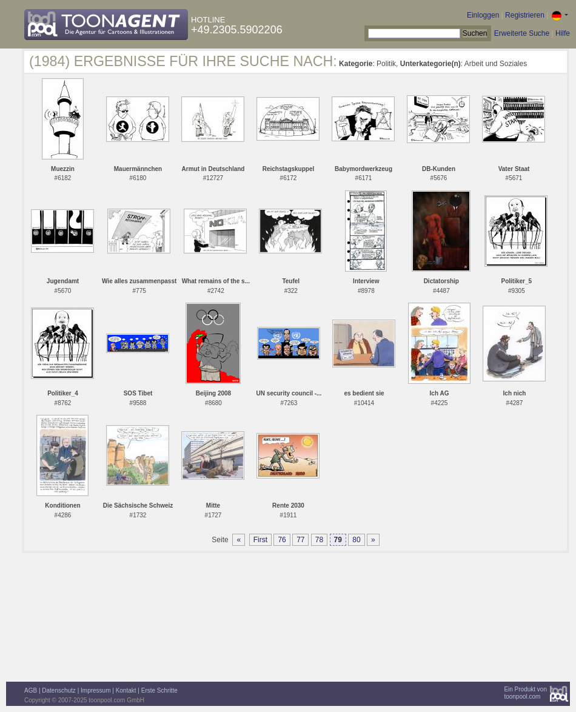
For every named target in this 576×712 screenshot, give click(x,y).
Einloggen (483, 15)
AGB (30, 690)
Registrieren (524, 15)
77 (300, 540)
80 (356, 540)
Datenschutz (59, 690)
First (260, 540)
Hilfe (562, 33)
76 (282, 540)
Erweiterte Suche (521, 33)
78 (319, 540)
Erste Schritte (159, 690)
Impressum (95, 690)
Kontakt (126, 690)
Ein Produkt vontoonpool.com (525, 693)
